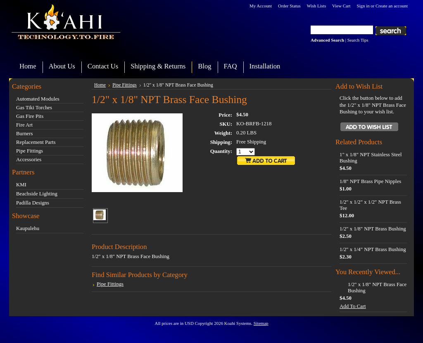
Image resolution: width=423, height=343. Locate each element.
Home (100, 84)
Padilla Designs (32, 203)
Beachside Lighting (36, 194)
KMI (21, 185)
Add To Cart (353, 306)
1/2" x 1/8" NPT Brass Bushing (373, 229)
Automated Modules (37, 99)
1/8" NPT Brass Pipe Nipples (370, 181)
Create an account (391, 5)
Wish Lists (316, 5)
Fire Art (24, 125)
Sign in (362, 5)
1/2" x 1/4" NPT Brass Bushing (373, 249)
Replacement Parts (36, 142)
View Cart (341, 5)
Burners (24, 133)
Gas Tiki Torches (34, 107)
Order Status (289, 5)
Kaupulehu (27, 228)
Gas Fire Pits (29, 116)
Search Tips (357, 40)
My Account (261, 5)
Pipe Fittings (29, 151)
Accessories (28, 159)
